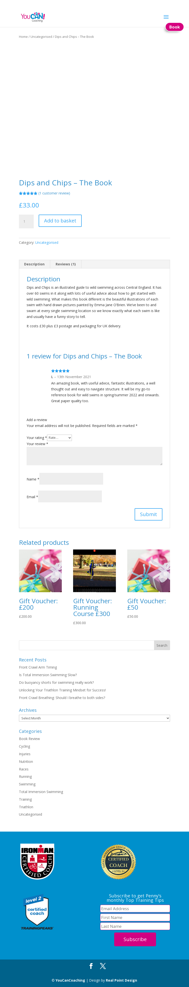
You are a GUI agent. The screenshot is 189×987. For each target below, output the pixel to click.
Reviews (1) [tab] (66, 264)
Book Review (29, 738)
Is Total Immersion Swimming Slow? (48, 674)
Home (23, 36)
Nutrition (26, 761)
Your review (37, 443)
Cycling (24, 746)
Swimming (27, 784)
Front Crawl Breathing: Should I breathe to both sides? (62, 697)
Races (24, 769)
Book (174, 27)
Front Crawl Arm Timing (38, 667)
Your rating (37, 437)
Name (33, 479)
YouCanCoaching (70, 980)
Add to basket (60, 220)
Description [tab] (34, 264)
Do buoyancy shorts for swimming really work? (56, 682)
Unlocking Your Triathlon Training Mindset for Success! (62, 690)
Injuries (25, 754)
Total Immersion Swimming (41, 791)
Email (32, 496)
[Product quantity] (26, 221)
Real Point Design (121, 980)
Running (25, 776)
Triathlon (26, 807)
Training (25, 799)
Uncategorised (41, 36)
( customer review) (54, 193)
